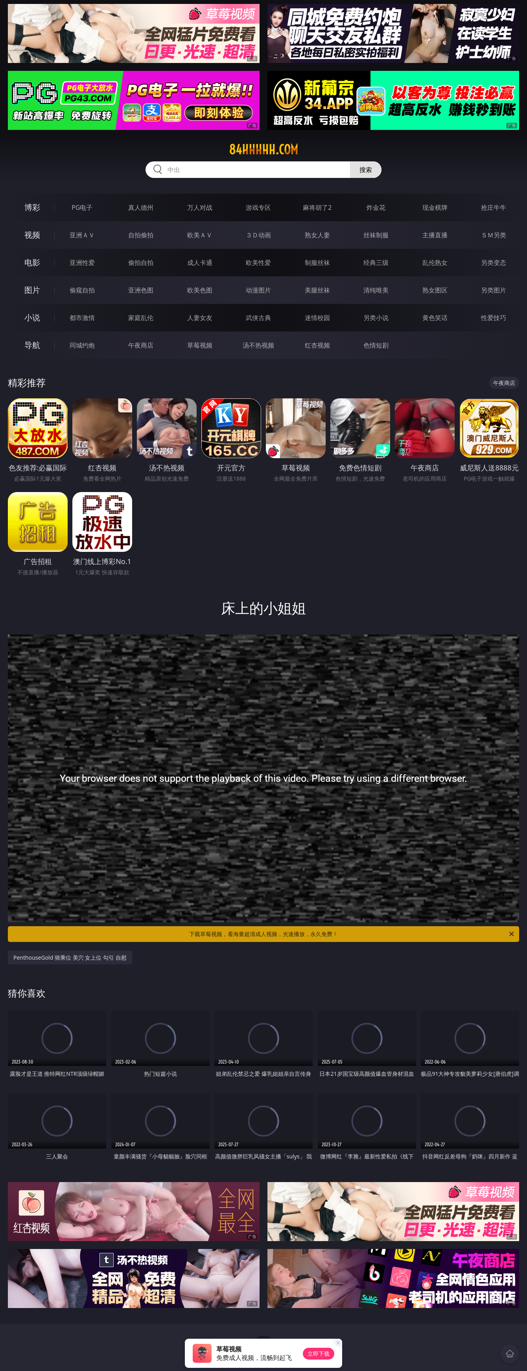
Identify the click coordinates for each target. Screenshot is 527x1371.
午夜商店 (140, 345)
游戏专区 (258, 207)
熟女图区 (435, 290)
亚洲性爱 (82, 262)
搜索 (365, 169)
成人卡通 (199, 262)
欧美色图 (199, 290)
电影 (32, 262)
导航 (32, 345)
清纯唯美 (376, 290)
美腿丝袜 (317, 290)
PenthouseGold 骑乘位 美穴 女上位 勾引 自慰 (70, 957)
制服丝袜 (317, 262)
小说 (32, 317)
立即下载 (319, 1353)
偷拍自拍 (140, 262)
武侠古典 (258, 317)
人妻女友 (199, 317)
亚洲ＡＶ (82, 235)
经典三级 (376, 262)
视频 (32, 234)
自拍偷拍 (140, 235)
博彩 (32, 207)
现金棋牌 (435, 207)
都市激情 (82, 317)
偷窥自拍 (82, 290)
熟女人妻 (317, 235)
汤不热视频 (258, 345)
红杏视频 (317, 345)
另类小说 (376, 317)
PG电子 (82, 207)
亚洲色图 (140, 290)
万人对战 (199, 207)
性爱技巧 (493, 317)
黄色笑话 (435, 317)
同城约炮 (82, 345)
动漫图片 (258, 290)
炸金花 (376, 207)
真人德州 (140, 207)
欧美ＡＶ (199, 235)
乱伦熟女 (435, 262)
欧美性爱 (258, 262)
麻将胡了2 (317, 207)
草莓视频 (199, 345)
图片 (32, 290)
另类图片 (493, 290)
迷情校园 (317, 317)
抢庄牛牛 (493, 207)
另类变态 (493, 262)
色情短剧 (376, 345)
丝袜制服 (376, 235)
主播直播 (435, 235)
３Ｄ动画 (258, 235)
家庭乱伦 (140, 317)
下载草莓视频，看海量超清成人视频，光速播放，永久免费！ (352, 934)
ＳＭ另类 (493, 235)
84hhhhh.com (263, 149)
